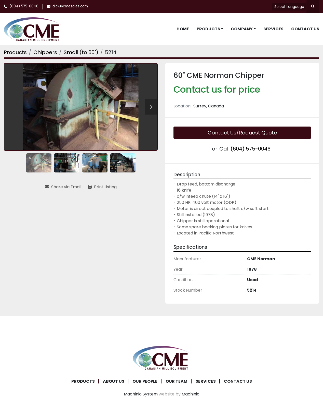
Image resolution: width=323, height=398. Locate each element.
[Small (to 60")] (81, 52)
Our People (144, 381)
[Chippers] (45, 52)
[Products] (15, 52)
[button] (210, 29)
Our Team (176, 381)
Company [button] (242, 29)
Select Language (289, 6)
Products (208, 29)
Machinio (190, 394)
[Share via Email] (63, 187)
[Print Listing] (102, 187)
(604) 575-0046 (23, 6)
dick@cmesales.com (70, 6)
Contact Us (305, 29)
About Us (113, 381)
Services (273, 29)
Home (183, 29)
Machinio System (141, 394)
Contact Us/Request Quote (242, 132)
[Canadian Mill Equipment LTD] (161, 357)
